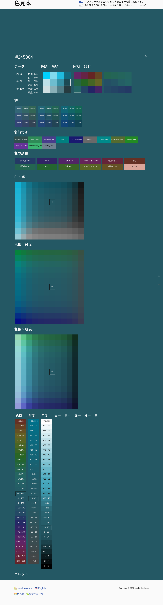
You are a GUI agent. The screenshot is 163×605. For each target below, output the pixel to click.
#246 (49, 122)
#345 (32, 122)
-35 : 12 (33, 546)
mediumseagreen (35, 145)
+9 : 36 (46, 503)
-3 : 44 (33, 508)
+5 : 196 (20, 503)
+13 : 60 (33, 469)
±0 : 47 (34, 498)
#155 (78, 116)
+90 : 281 (21, 537)
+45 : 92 (33, 431)
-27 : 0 (46, 566)
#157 (65, 116)
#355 (32, 116)
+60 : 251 (21, 527)
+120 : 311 (20, 546)
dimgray (90, 139)
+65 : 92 (46, 431)
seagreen (35, 139)
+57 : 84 (46, 440)
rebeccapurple (21, 145)
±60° (47, 161)
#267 (42, 109)
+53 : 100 (33, 421)
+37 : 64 (46, 464)
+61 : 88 (46, 435)
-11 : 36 (33, 517)
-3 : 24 (46, 537)
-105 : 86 (20, 445)
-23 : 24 (33, 532)
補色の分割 (112, 161)
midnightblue (76, 139)
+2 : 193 (20, 498)
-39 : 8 (33, 551)
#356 (26, 116)
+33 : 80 (33, 445)
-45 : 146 (20, 464)
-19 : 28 (33, 527)
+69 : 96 (46, 426)
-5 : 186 (20, 484)
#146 (72, 122)
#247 (42, 122)
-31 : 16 (33, 542)
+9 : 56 (34, 474)
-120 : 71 (20, 440)
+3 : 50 (34, 484)
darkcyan (104, 139)
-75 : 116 (20, 455)
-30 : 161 (20, 469)
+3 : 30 (46, 513)
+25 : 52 (46, 479)
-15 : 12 (46, 551)
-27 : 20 (33, 537)
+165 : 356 (20, 561)
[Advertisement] (82, 30)
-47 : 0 (33, 561)
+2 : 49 (34, 488)
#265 (55, 109)
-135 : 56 (20, 435)
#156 (72, 116)
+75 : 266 (21, 532)
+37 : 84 (33, 440)
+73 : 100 (46, 421)
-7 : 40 (33, 513)
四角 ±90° (69, 161)
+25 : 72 (33, 455)
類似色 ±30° (25, 161)
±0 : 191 (20, 493)
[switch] (81, 2)
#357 (19, 116)
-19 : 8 (46, 556)
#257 (42, 116)
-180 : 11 (20, 421)
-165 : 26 (20, 426)
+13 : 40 (46, 498)
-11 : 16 (46, 546)
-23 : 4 (46, 561)
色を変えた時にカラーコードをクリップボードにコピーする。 (116, 5)
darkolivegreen (117, 139)
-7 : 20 (46, 542)
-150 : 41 (20, 431)
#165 (78, 109)
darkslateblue (48, 139)
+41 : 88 (33, 435)
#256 (49, 116)
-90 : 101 (20, 450)
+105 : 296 (20, 542)
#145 (78, 122)
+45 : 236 (21, 522)
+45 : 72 (46, 455)
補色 (134, 161)
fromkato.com (23, 588)
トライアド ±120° (90, 161)
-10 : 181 (20, 479)
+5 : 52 (34, 479)
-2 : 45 (33, 503)
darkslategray (21, 139)
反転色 (134, 166)
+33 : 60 (46, 469)
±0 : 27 (46, 527)
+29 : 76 (33, 450)
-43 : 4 (33, 556)
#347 (19, 122)
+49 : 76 (46, 450)
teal (62, 139)
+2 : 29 (46, 517)
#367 (19, 109)
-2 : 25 (46, 532)
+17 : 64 (33, 464)
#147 (65, 122)
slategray (49, 145)
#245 (55, 122)
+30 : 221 (21, 517)
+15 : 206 (21, 513)
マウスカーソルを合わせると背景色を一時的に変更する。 (114, 1)
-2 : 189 (20, 488)
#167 (65, 109)
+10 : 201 (21, 508)
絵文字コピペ (34, 594)
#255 (55, 116)
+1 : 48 (34, 493)
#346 (26, 122)
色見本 (19, 594)
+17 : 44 (46, 493)
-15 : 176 (20, 474)
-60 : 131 (20, 459)
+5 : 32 (46, 508)
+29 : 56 (46, 474)
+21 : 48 (46, 488)
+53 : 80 (46, 445)
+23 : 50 (46, 484)
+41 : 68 (46, 459)
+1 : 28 (46, 522)
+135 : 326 (20, 551)
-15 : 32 (33, 522)
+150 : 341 (20, 556)
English (40, 588)
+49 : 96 (33, 426)
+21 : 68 (33, 459)
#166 (72, 109)
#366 (26, 109)
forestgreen (131, 139)
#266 (49, 109)
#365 (32, 109)
